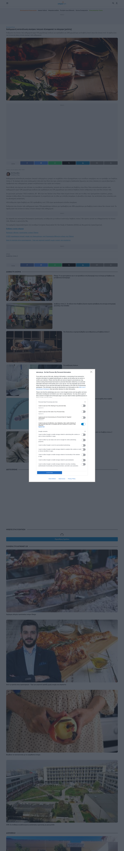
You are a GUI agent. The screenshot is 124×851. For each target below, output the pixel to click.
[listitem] (62, 402)
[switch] (83, 406)
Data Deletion (52, 478)
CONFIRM (49, 472)
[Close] (91, 372)
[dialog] (62, 425)
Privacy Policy (71, 478)
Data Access (62, 478)
